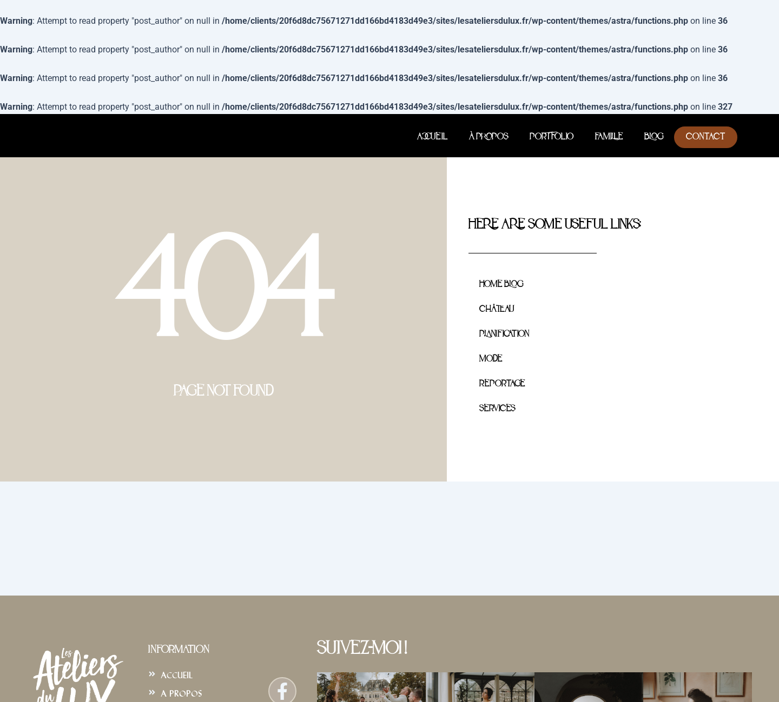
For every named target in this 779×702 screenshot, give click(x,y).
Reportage (502, 384)
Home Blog (501, 284)
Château (496, 309)
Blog (653, 137)
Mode (490, 359)
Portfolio (551, 137)
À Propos (488, 137)
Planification (504, 334)
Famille (609, 137)
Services (497, 409)
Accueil (432, 137)
